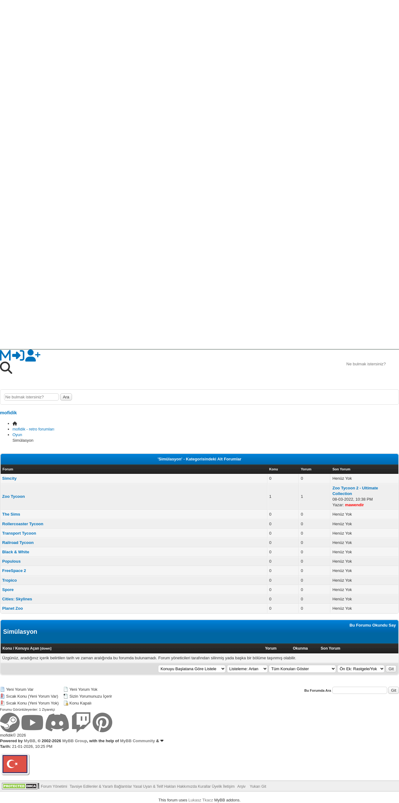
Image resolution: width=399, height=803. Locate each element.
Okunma (300, 648)
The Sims (11, 514)
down (45, 648)
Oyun (17, 434)
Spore (8, 589)
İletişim (228, 786)
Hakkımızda (187, 786)
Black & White (15, 552)
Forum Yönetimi (54, 786)
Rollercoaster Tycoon (22, 524)
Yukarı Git (258, 786)
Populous (11, 561)
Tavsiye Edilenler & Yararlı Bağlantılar (101, 786)
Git (391, 668)
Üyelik (217, 786)
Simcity (9, 478)
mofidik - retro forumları (33, 429)
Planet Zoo (12, 608)
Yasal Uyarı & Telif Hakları (154, 786)
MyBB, (30, 740)
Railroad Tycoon (18, 542)
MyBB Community (137, 740)
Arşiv (241, 786)
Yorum (270, 648)
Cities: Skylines (17, 599)
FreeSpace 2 (14, 570)
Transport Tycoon (19, 533)
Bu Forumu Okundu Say (372, 625)
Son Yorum (330, 648)
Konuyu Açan (27, 648)
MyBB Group (74, 740)
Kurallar (204, 786)
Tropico (9, 580)
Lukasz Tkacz (200, 800)
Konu (7, 648)
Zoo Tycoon (13, 496)
